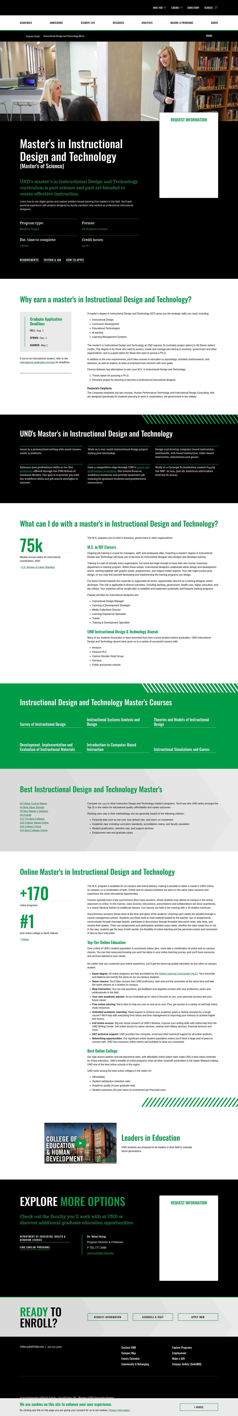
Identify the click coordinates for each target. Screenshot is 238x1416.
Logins (177, 8)
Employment (179, 1353)
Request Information (107, 1317)
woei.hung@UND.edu (100, 1253)
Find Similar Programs (35, 1247)
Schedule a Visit (153, 1317)
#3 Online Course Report (33, 803)
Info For (159, 8)
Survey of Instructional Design (50, 724)
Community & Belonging (135, 1364)
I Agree (206, 1407)
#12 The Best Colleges (32, 819)
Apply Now (198, 1317)
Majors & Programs (181, 23)
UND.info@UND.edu (32, 1347)
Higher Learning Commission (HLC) (178, 973)
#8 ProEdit (25, 815)
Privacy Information (119, 1410)
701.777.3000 (55, 1347)
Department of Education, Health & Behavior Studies (43, 1238)
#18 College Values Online (34, 822)
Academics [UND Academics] (26, 23)
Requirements (29, 260)
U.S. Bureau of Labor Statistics (38, 567)
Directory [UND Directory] (193, 8)
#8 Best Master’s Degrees (34, 811)
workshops (26, 471)
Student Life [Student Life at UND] (88, 23)
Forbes (25, 939)
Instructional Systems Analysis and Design (117, 721)
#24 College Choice (30, 826)
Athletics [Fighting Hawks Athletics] (147, 23)
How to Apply (75, 260)
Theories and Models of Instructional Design (184, 721)
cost (104, 803)
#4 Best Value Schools (32, 807)
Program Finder (33, 36)
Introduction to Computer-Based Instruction (117, 747)
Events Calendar (130, 1358)
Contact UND (128, 1347)
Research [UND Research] (118, 23)
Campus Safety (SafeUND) (186, 1364)
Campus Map (128, 1353)
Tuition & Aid (52, 260)
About (214, 23)
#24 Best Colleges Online (34, 830)
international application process (37, 362)
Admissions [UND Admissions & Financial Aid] (56, 23)
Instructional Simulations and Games (184, 749)
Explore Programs (182, 1347)
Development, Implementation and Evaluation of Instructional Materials (50, 747)
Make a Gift (178, 1358)
